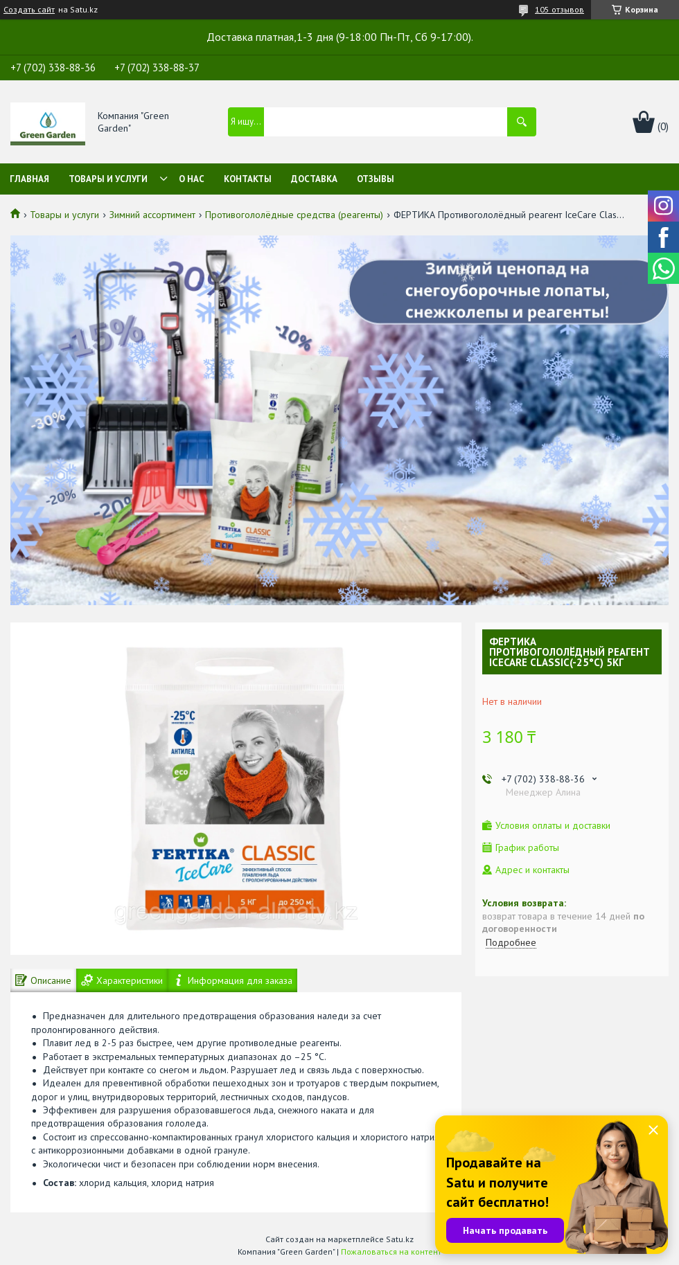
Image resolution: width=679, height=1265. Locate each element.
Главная (29, 179)
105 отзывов (559, 9)
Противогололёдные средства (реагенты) (294, 214)
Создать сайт (29, 10)
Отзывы (375, 179)
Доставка (314, 179)
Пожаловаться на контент (391, 1251)
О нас (191, 179)
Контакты (248, 179)
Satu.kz (400, 1239)
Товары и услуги (108, 179)
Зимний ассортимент (152, 214)
